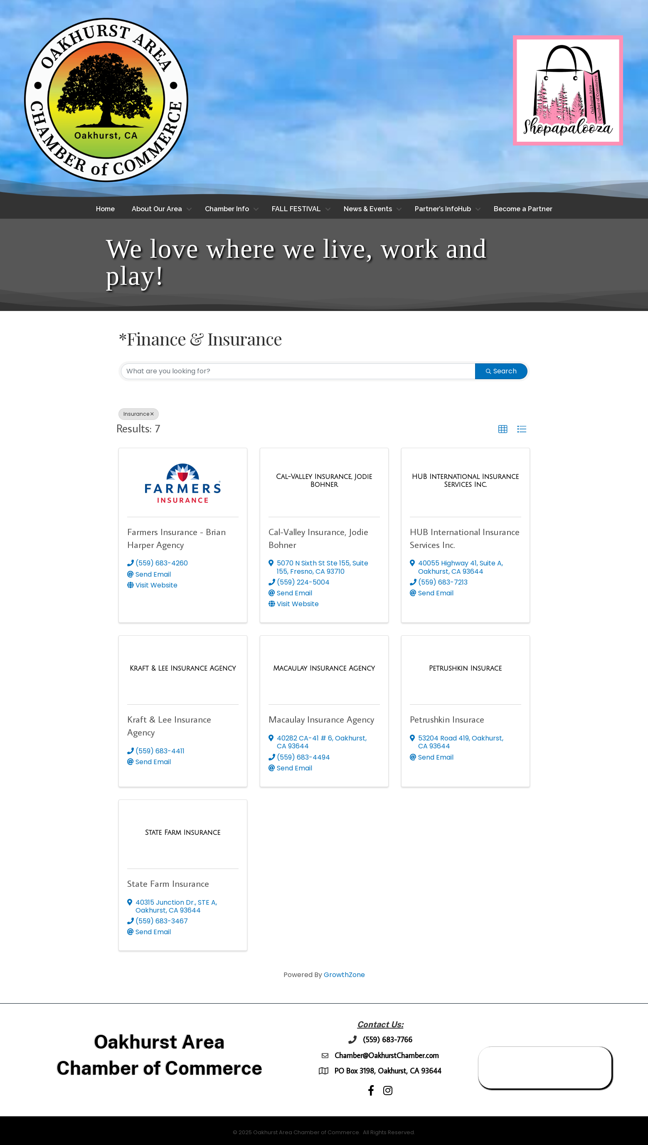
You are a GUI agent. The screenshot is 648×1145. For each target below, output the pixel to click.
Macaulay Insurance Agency (321, 719)
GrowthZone (344, 975)
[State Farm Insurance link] (182, 833)
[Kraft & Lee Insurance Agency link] (183, 668)
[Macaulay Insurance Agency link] (324, 668)
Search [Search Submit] (501, 371)
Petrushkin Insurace (447, 719)
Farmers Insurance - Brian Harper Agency (176, 538)
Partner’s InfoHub (443, 209)
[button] (503, 430)
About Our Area (157, 209)
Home (105, 209)
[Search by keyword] (298, 371)
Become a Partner (523, 209)
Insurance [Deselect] (138, 413)
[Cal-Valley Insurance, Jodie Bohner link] (324, 481)
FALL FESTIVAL (296, 209)
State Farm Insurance (168, 883)
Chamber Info (227, 209)
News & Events (368, 209)
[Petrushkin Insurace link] (465, 668)
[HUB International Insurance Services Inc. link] (465, 481)
